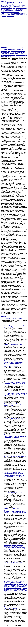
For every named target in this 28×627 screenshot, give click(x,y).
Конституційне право (6, 13)
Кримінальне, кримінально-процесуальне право (11, 11)
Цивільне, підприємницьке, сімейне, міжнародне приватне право (13, 4)
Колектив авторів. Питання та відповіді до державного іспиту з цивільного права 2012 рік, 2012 (15, 384)
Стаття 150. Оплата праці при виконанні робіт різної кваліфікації (15, 607)
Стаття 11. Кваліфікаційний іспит (13, 344)
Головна (3, 14)
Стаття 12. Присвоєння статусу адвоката (15, 456)
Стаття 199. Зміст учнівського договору (14, 418)
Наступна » (23, 47)
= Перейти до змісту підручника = (14, 318)
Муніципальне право (19, 13)
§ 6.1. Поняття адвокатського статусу (14, 492)
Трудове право (9, 10)
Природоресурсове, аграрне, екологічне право (12, 7)
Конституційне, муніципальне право (17, 14)
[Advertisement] (14, 31)
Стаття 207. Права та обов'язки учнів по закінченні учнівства (15, 326)
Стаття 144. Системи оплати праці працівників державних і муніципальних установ (15, 564)
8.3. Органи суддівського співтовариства (15, 528)
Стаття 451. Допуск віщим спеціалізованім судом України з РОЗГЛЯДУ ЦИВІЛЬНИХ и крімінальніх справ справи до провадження (15, 436)
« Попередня (4, 47)
